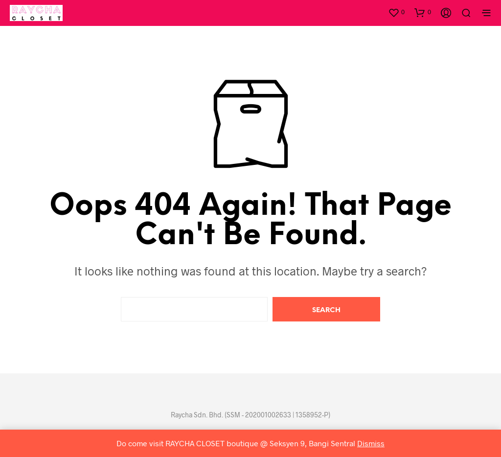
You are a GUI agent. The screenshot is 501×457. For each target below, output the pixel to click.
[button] (396, 12)
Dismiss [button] (371, 443)
